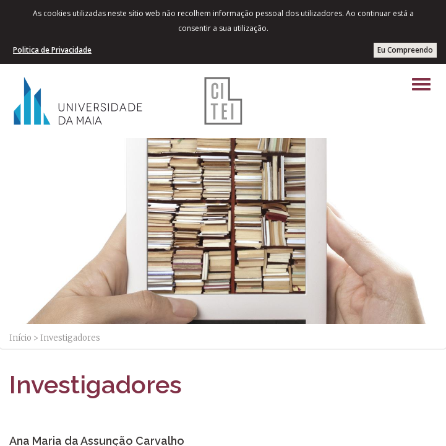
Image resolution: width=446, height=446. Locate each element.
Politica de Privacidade (52, 50)
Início (20, 338)
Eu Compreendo (405, 50)
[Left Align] (421, 84)
